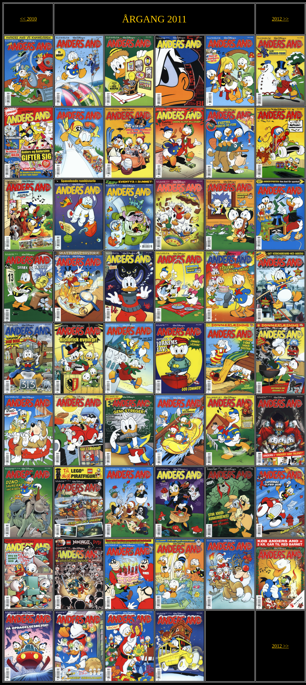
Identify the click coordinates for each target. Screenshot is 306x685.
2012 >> (280, 18)
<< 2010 (28, 18)
